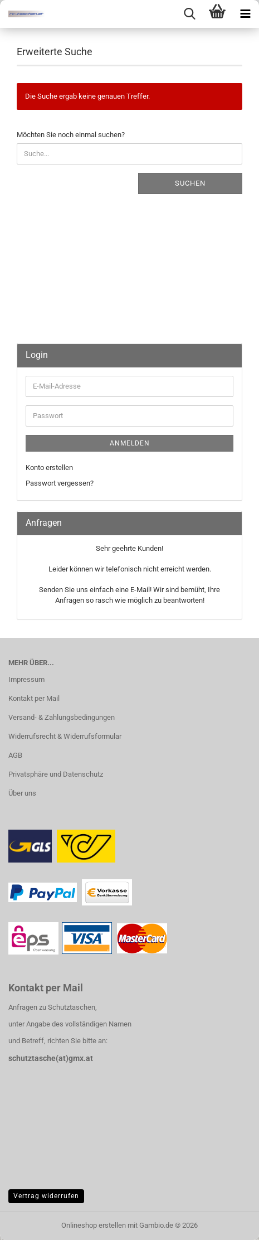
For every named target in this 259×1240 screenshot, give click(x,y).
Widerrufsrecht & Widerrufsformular (64, 736)
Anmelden (130, 443)
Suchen (190, 183)
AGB (15, 755)
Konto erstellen (49, 467)
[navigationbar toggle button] (245, 14)
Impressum (26, 679)
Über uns (22, 793)
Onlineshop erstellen (93, 1225)
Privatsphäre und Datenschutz (55, 774)
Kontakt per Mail (34, 698)
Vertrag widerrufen (46, 1196)
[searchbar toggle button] (189, 14)
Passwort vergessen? (60, 483)
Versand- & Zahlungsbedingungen (61, 717)
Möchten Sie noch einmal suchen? (71, 134)
